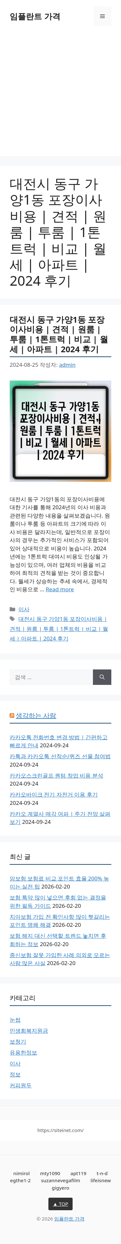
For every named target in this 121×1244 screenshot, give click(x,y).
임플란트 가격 (35, 16)
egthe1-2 (20, 1180)
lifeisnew (100, 1180)
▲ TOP (60, 1204)
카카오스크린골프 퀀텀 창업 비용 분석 (56, 775)
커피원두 (21, 1085)
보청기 (18, 1041)
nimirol (21, 1173)
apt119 (78, 1173)
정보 (15, 1074)
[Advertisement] (60, 95)
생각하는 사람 (36, 715)
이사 (23, 609)
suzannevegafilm (60, 1180)
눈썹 (15, 1019)
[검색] (102, 677)
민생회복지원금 (29, 1030)
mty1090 (50, 1173)
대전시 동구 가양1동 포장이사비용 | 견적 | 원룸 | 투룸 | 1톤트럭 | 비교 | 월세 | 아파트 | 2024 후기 (59, 334)
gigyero (60, 1187)
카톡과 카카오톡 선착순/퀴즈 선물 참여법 (60, 756)
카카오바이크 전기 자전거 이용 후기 (54, 794)
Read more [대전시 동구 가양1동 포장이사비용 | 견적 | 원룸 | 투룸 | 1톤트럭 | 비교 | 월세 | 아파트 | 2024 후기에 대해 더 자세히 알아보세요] (60, 589)
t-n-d (102, 1173)
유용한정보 (23, 1052)
